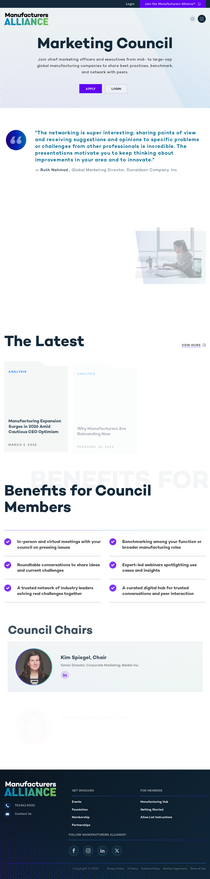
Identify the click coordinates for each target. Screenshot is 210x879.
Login (130, 4)
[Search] (192, 19)
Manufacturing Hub (154, 802)
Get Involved (83, 790)
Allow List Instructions (156, 817)
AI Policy (132, 869)
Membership (81, 817)
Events (76, 802)
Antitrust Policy (150, 869)
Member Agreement (175, 869)
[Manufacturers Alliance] (26, 18)
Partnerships (81, 825)
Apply (91, 89)
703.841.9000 (25, 805)
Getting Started (151, 809)
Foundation (80, 809)
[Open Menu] (202, 19)
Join (170, 4)
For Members (151, 790)
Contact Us (23, 814)
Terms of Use (198, 869)
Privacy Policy (115, 869)
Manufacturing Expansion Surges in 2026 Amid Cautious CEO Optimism (34, 428)
